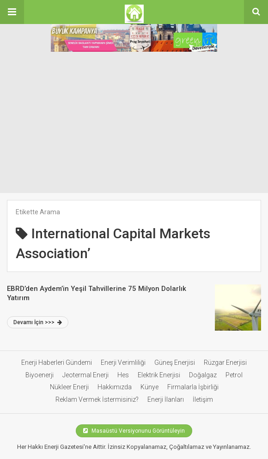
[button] (12, 12)
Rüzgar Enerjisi (225, 362)
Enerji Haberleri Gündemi (56, 362)
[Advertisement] (134, 123)
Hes (123, 375)
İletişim (203, 399)
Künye (149, 387)
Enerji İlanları (165, 399)
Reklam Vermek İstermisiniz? (97, 399)
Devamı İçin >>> (37, 322)
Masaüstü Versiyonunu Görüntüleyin (134, 431)
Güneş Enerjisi (174, 362)
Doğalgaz (203, 375)
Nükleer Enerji (69, 387)
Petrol (234, 375)
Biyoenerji (39, 375)
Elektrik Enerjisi (159, 375)
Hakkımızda (114, 387)
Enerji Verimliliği (123, 362)
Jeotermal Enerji (85, 375)
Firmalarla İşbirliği (193, 387)
